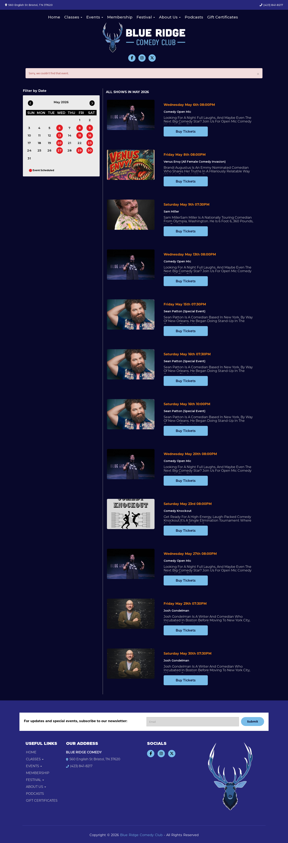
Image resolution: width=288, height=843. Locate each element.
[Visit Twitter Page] (152, 58)
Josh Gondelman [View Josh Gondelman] (176, 610)
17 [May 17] (29, 143)
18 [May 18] (39, 143)
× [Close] (258, 73)
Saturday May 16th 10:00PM (187, 404)
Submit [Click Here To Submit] (252, 721)
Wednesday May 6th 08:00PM (189, 105)
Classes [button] (73, 17)
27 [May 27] (60, 150)
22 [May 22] (80, 143)
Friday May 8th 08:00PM (185, 155)
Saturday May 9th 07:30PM (186, 204)
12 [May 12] (49, 135)
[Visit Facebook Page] (131, 58)
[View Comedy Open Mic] (131, 115)
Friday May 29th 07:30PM (185, 604)
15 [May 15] (79, 135)
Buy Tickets (186, 131)
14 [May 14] (69, 135)
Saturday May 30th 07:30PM (187, 653)
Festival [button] (146, 17)
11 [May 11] (39, 135)
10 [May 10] (29, 135)
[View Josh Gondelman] (131, 614)
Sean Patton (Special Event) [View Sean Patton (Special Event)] (184, 311)
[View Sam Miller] (131, 215)
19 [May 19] (49, 143)
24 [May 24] (29, 150)
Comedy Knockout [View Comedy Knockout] (178, 511)
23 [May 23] (90, 143)
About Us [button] (170, 17)
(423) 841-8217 (273, 4)
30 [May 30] (89, 150)
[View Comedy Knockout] (131, 514)
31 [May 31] (29, 158)
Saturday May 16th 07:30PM (187, 354)
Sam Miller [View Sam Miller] (171, 211)
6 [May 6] (60, 128)
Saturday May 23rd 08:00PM (188, 504)
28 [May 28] (69, 150)
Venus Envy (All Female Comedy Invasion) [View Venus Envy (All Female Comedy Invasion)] (195, 161)
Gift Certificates (222, 17)
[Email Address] (192, 721)
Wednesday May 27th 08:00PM (190, 554)
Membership (119, 17)
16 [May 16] (89, 135)
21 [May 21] (69, 143)
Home (54, 17)
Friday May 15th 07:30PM (185, 304)
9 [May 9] (90, 128)
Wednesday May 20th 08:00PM (190, 454)
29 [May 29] (80, 150)
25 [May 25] (39, 150)
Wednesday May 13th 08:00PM (190, 254)
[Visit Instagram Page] (142, 58)
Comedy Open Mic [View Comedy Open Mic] (177, 112)
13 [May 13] (59, 135)
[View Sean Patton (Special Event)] (131, 314)
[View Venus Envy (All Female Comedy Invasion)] (131, 165)
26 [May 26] (49, 150)
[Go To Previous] (30, 102)
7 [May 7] (69, 128)
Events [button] (94, 17)
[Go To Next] (92, 102)
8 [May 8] (80, 128)
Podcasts (194, 17)
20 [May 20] (59, 143)
